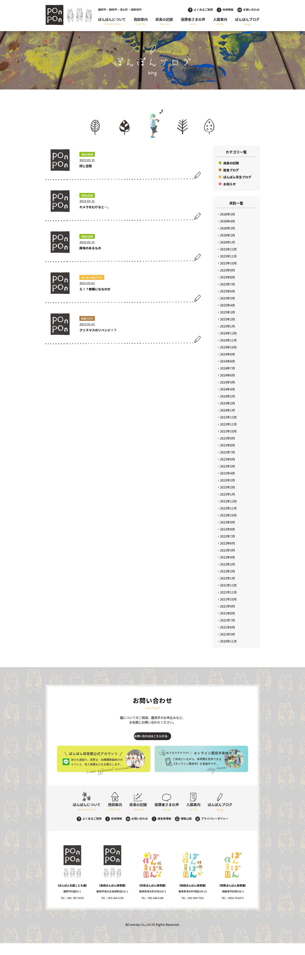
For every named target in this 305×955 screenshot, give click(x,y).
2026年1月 (227, 242)
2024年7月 (227, 368)
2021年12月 (228, 585)
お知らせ (229, 184)
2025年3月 (227, 312)
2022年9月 (227, 522)
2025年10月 (228, 263)
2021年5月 (227, 634)
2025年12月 (228, 249)
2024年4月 (227, 389)
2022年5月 (227, 550)
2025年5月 (227, 298)
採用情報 (225, 9)
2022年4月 (227, 557)
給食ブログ (231, 170)
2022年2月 (227, 571)
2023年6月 (227, 459)
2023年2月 (227, 487)
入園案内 (220, 21)
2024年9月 (227, 354)
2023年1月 (227, 494)
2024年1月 (227, 410)
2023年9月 (227, 438)
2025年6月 (227, 291)
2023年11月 (228, 424)
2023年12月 (228, 417)
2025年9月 (227, 270)
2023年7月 (227, 452)
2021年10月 (228, 599)
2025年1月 (227, 326)
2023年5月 (227, 466)
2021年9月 (227, 606)
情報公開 (183, 830)
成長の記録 (164, 21)
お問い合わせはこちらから (148, 740)
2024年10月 (228, 347)
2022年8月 (227, 529)
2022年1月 (227, 578)
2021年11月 (228, 592)
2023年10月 (228, 431)
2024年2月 (227, 403)
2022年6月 (227, 543)
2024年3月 (227, 396)
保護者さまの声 (193, 21)
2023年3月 (227, 480)
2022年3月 (227, 564)
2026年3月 (227, 228)
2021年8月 (227, 613)
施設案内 (141, 21)
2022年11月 (228, 508)
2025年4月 (227, 305)
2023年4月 (227, 473)
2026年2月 (227, 235)
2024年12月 (228, 333)
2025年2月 (227, 319)
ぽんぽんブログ (247, 21)
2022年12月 (228, 501)
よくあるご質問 (200, 9)
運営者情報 (161, 830)
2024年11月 (228, 340)
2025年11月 (228, 256)
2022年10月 (228, 515)
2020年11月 (228, 641)
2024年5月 (227, 382)
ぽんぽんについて (112, 21)
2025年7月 (227, 284)
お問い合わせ (248, 9)
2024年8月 (227, 361)
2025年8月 (227, 277)
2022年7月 (227, 536)
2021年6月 (227, 627)
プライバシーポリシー (211, 830)
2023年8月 (227, 445)
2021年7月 (227, 620)
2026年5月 (227, 214)
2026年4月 (227, 221)
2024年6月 (227, 375)
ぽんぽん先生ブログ (237, 177)
